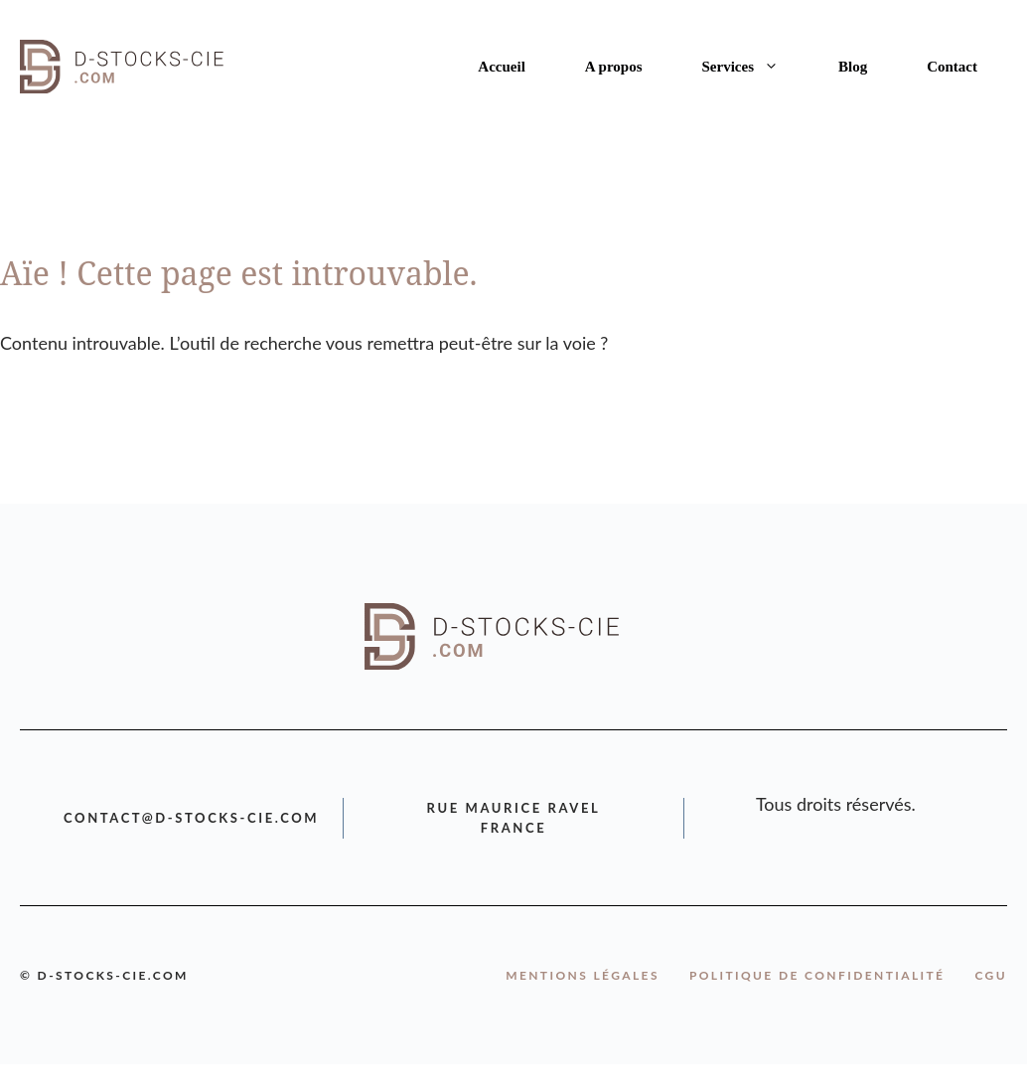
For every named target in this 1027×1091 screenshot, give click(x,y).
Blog (852, 67)
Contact (952, 67)
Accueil (501, 67)
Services (755, 66)
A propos (614, 67)
